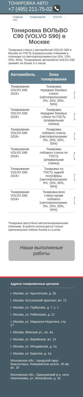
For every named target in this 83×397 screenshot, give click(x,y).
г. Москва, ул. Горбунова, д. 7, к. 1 (35, 307)
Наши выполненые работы (41, 250)
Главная (18, 17)
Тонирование (37, 17)
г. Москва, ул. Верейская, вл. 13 (33, 339)
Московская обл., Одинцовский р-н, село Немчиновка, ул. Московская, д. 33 (40, 376)
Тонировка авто (28, 3)
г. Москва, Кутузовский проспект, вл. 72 (39, 300)
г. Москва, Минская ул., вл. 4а (32, 332)
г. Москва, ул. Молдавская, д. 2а (34, 346)
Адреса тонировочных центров (35, 284)
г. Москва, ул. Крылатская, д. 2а (33, 293)
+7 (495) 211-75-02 (30, 9)
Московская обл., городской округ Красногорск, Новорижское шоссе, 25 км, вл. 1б (40, 364)
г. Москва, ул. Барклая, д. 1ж (31, 353)
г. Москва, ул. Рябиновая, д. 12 (33, 314)
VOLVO (57, 17)
